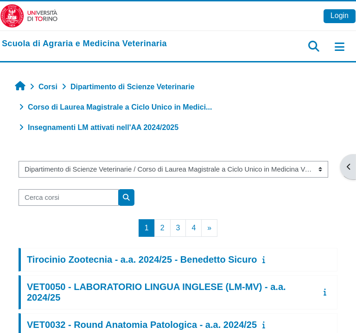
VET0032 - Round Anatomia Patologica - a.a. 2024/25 (142, 325)
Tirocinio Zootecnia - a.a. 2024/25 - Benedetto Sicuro (142, 259)
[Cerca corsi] (69, 197)
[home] (84, 44)
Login (340, 15)
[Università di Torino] (29, 15)
